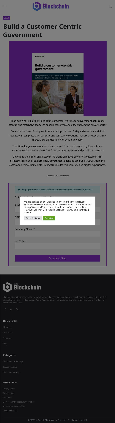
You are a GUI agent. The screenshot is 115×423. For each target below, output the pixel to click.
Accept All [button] (49, 218)
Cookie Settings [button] (32, 218)
